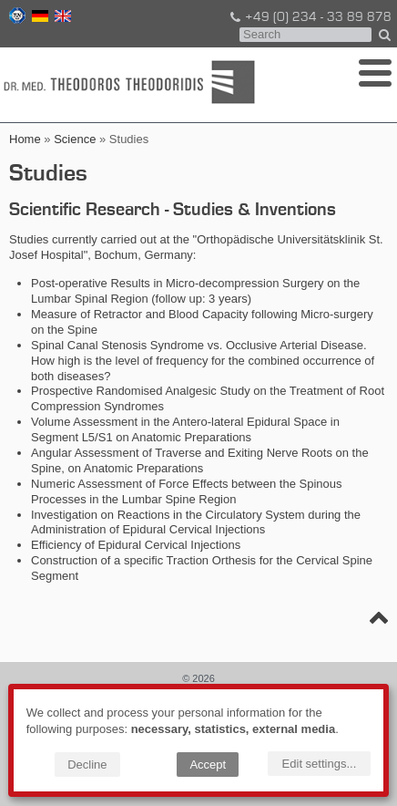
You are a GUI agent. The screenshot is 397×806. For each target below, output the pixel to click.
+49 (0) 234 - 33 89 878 (310, 17)
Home (25, 139)
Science (75, 139)
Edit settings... (319, 763)
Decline (87, 764)
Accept (207, 764)
